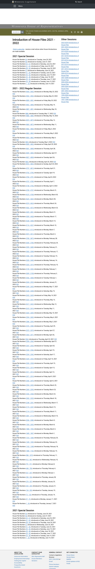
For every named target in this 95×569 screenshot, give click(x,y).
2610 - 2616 (30, 308)
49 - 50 (28, 75)
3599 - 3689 (30, 247)
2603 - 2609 (30, 313)
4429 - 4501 (30, 212)
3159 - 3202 (30, 269)
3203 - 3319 (30, 265)
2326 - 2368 (30, 394)
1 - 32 (27, 83)
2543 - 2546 (30, 350)
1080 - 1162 (30, 451)
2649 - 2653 (30, 286)
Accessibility (18, 563)
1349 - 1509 (30, 442)
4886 (26, 113)
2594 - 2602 (30, 317)
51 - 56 (28, 73)
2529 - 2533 (30, 359)
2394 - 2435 (30, 385)
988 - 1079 (29, 455)
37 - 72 (28, 499)
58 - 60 (28, 68)
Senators (34, 560)
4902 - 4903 (30, 96)
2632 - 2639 (30, 295)
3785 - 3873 (30, 238)
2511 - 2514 (30, 372)
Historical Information (21, 556)
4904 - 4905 (30, 92)
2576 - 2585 (30, 326)
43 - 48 (28, 77)
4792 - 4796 (30, 173)
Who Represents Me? (38, 556)
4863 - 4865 (30, 133)
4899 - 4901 (30, 100)
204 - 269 (29, 486)
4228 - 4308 (30, 221)
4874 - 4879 (30, 120)
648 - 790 (29, 468)
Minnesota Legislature (24, 1)
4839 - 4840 (30, 153)
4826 (26, 162)
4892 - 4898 (30, 105)
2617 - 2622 (30, 304)
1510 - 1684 (30, 438)
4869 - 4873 (30, 124)
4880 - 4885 (30, 116)
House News (71, 555)
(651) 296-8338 (54, 559)
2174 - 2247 (30, 407)
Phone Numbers (54, 564)
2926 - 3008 (30, 278)
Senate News (71, 557)
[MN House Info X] (71, 32)
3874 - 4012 (30, 234)
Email (51, 561)
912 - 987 (29, 460)
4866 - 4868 (30, 129)
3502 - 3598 (30, 251)
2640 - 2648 (30, 291)
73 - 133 (28, 495)
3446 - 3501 (30, 256)
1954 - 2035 (30, 424)
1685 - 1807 (30, 433)
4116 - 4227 (30, 225)
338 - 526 (29, 477)
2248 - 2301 (30, 403)
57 (26, 70)
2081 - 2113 (30, 416)
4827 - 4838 (30, 157)
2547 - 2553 (30, 346)
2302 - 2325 (30, 398)
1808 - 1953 (30, 429)
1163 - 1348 (30, 446)
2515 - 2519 (30, 368)
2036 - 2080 (30, 420)
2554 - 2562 (30, 341)
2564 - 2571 (30, 335)
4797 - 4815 (30, 168)
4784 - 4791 (30, 177)
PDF (14, 94)
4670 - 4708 (30, 194)
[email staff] (78, 32)
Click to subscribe (18, 49)
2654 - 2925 (30, 282)
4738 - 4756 (30, 186)
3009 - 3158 (30, 273)
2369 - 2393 (30, 389)
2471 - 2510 (30, 376)
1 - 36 (27, 503)
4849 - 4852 (30, 144)
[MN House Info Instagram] (75, 32)
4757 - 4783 (30, 181)
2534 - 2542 (30, 354)
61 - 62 (28, 66)
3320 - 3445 (30, 260)
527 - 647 (29, 473)
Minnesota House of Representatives (37, 26)
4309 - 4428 (30, 216)
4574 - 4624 (30, 203)
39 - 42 (28, 79)
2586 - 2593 (30, 322)
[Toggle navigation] (15, 6)
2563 (26, 339)
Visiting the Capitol (20, 560)
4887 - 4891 (30, 109)
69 (26, 59)
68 (26, 62)
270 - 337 (29, 481)
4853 (26, 142)
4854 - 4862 (30, 138)
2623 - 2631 (30, 300)
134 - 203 (29, 490)
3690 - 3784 (30, 243)
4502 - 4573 (30, 208)
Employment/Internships (22, 558)
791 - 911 (29, 464)
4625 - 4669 (30, 199)
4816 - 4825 (30, 164)
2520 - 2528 (30, 363)
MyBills (69, 559)
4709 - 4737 (30, 190)
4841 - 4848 (30, 148)
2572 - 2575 (30, 330)
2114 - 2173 (30, 411)
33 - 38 (28, 81)
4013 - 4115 (30, 230)
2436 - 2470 (30, 381)
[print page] (81, 32)
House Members (37, 558)
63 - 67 (28, 64)
